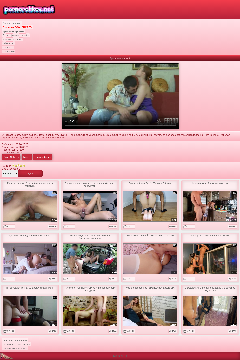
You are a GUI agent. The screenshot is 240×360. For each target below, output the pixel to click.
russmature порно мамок (16, 344)
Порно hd (8, 47)
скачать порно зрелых (15, 348)
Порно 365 (9, 51)
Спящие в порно (12, 23)
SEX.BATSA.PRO (12, 39)
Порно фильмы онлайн (16, 35)
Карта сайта (120, 355)
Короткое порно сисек (15, 340)
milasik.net (8, 43)
